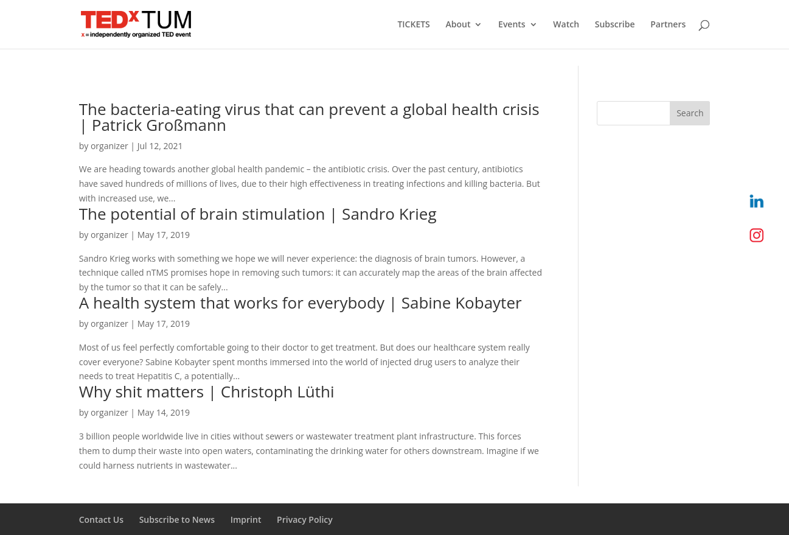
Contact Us (101, 519)
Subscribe (615, 25)
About (457, 25)
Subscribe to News (177, 519)
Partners (668, 25)
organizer (109, 146)
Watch (566, 25)
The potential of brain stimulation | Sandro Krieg (258, 214)
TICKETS (413, 25)
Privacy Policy (305, 519)
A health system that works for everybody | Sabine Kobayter (300, 302)
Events (512, 25)
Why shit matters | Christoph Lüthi (207, 391)
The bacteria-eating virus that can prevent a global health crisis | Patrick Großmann (309, 117)
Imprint (246, 519)
